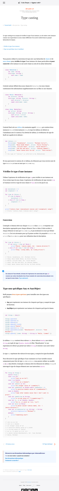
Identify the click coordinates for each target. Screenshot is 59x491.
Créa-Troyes (31, 2)
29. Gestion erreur (10, 441)
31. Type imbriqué (47, 441)
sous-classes (7, 61)
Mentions (38, 482)
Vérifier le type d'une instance (12, 46)
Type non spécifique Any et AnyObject (14, 49)
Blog (24, 482)
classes (47, 59)
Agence (20, 482)
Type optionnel (23, 276)
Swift (20, 468)
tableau (19, 127)
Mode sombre (28, 482)
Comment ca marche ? (12, 457)
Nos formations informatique (14, 455)
